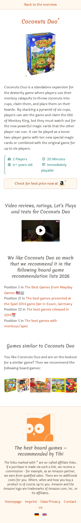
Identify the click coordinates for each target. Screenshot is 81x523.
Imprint (31, 501)
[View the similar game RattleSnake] (71, 385)
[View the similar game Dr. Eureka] (23, 385)
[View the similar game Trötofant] (40, 385)
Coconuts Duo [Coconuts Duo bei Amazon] (40, 21)
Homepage (13, 501)
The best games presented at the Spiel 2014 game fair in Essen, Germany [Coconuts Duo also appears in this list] (38, 301)
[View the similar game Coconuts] (10, 385)
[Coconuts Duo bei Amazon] (40, 56)
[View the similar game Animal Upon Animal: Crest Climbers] (58, 385)
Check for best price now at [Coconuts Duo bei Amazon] (40, 183)
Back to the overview (40, 4)
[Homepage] (40, 427)
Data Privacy (50, 501)
